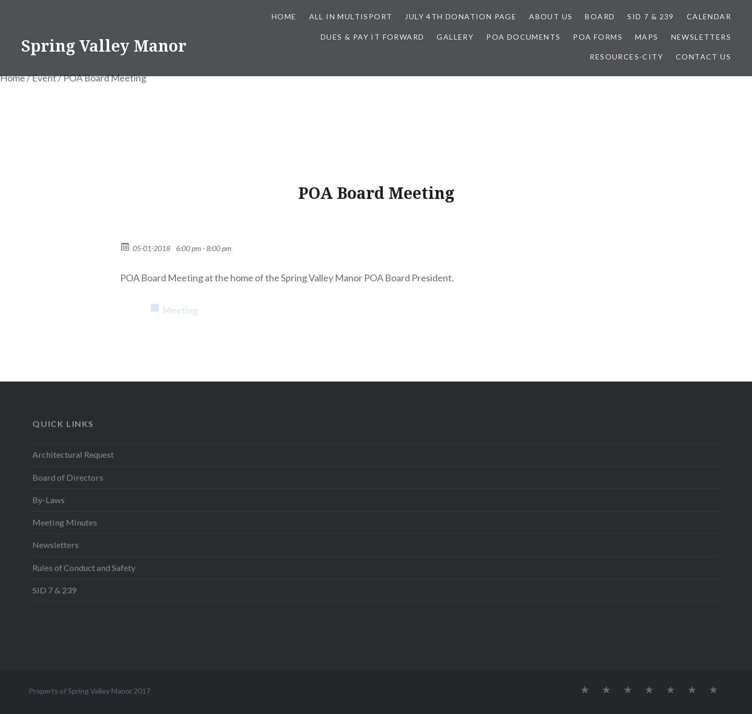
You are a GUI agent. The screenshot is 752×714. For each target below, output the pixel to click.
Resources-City (626, 56)
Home (284, 16)
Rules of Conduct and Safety (83, 568)
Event (44, 78)
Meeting (180, 310)
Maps (647, 36)
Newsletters (701, 36)
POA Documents (523, 36)
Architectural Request (73, 454)
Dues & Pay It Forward (372, 36)
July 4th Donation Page (460, 16)
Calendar (709, 16)
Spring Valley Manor (103, 45)
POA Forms (597, 36)
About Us (550, 16)
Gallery (455, 36)
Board (600, 16)
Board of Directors (67, 477)
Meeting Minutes (64, 522)
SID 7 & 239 (650, 16)
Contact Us (703, 56)
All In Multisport (351, 16)
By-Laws (48, 500)
